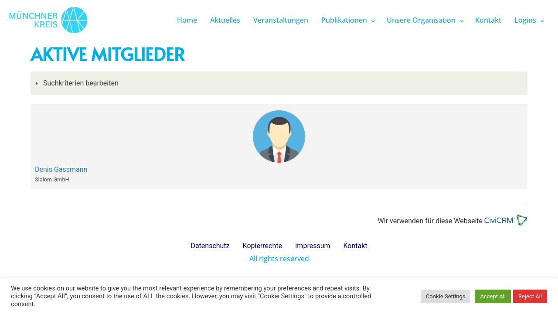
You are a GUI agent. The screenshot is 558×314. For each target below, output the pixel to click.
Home (187, 20)
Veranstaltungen (280, 20)
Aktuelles (225, 20)
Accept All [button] (493, 296)
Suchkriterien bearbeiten (80, 83)
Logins (525, 20)
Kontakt (488, 20)
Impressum (312, 246)
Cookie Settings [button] (446, 296)
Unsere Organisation (421, 20)
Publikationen (344, 20)
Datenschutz (210, 246)
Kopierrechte (262, 246)
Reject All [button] (530, 296)
